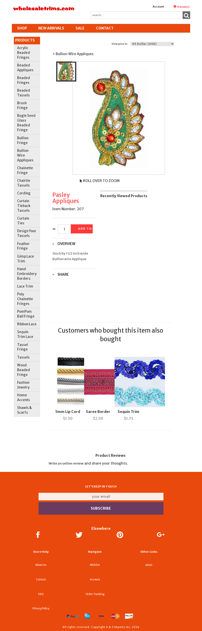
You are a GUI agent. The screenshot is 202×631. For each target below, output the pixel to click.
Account (158, 6)
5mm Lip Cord (67, 411)
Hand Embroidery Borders (27, 274)
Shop (22, 28)
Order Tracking (95, 594)
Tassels (23, 357)
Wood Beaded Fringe (23, 370)
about (148, 565)
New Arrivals (51, 28)
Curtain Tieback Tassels (23, 206)
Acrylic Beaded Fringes (23, 53)
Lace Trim (25, 286)
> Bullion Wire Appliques (72, 54)
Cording (23, 193)
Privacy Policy (40, 608)
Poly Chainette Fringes (25, 299)
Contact (105, 28)
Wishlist (95, 565)
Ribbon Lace (27, 324)
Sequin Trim (128, 411)
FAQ (41, 594)
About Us (40, 565)
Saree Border (98, 411)
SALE (80, 28)
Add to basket (85, 228)
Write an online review (66, 463)
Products (25, 40)
